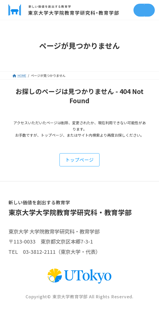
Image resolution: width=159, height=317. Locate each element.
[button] (79, 159)
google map (113, 242)
